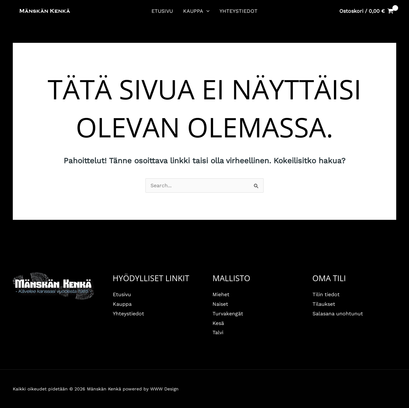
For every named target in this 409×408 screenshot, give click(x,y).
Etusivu (162, 11)
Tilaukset (324, 304)
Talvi (217, 332)
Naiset (220, 304)
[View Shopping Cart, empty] (366, 11)
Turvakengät (227, 314)
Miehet (220, 294)
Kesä (218, 323)
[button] (206, 11)
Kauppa (196, 11)
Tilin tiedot (326, 294)
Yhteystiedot (239, 11)
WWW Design (164, 388)
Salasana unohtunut (338, 314)
